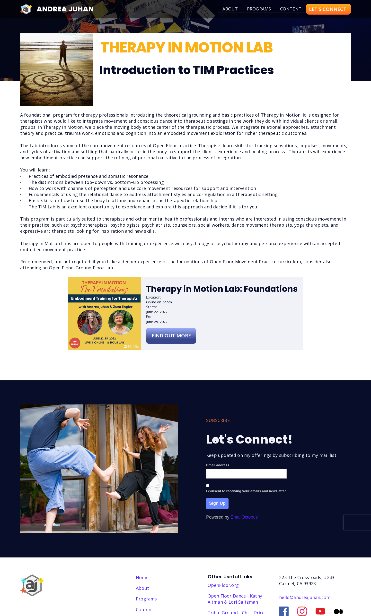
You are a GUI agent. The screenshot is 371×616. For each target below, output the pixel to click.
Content (290, 9)
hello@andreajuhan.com (304, 597)
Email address (217, 467)
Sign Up (217, 504)
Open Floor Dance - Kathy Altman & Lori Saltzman (235, 599)
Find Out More (171, 335)
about (230, 9)
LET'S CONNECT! (328, 9)
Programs (259, 9)
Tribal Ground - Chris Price (236, 613)
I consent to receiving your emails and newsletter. (246, 493)
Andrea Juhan (65, 9)
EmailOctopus (244, 518)
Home (142, 577)
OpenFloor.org (223, 585)
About (142, 588)
